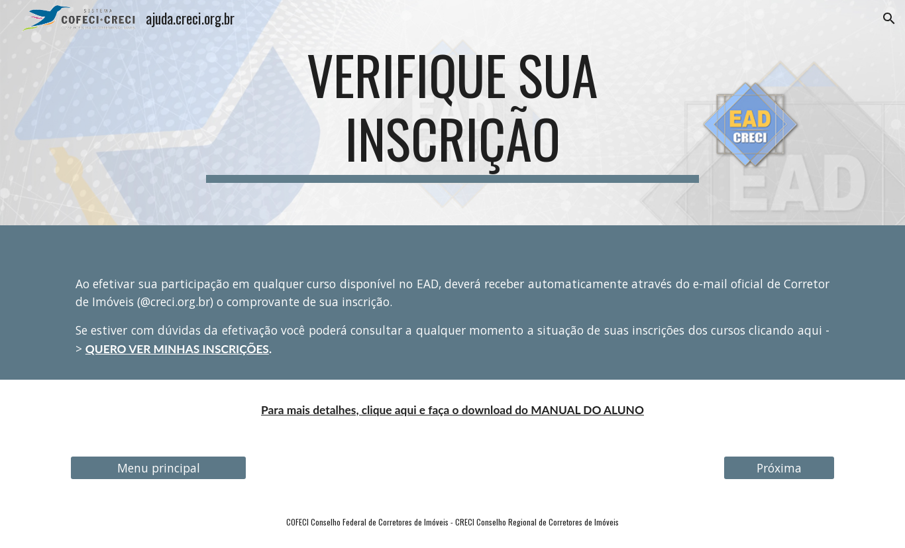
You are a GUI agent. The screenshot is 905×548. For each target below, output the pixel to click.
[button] (889, 18)
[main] (452, 112)
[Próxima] (779, 468)
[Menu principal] (158, 468)
